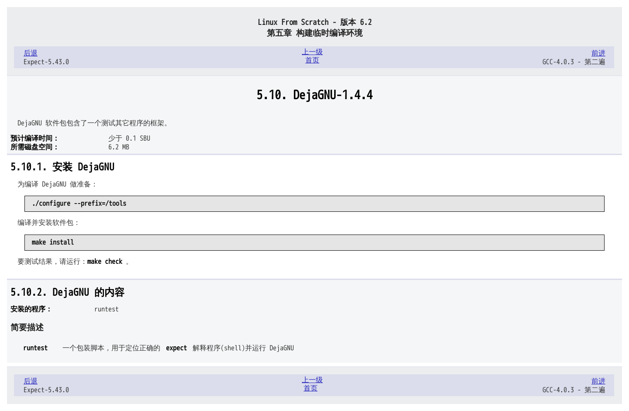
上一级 (312, 52)
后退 (31, 53)
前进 (598, 53)
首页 (312, 60)
